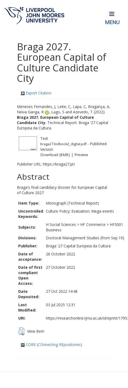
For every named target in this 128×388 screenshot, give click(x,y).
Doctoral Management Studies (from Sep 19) (85, 237)
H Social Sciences (61, 224)
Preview (81, 154)
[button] (21, 331)
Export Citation (36, 92)
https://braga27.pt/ (59, 164)
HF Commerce (92, 224)
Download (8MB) (55, 154)
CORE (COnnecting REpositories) (51, 344)
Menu (112, 22)
